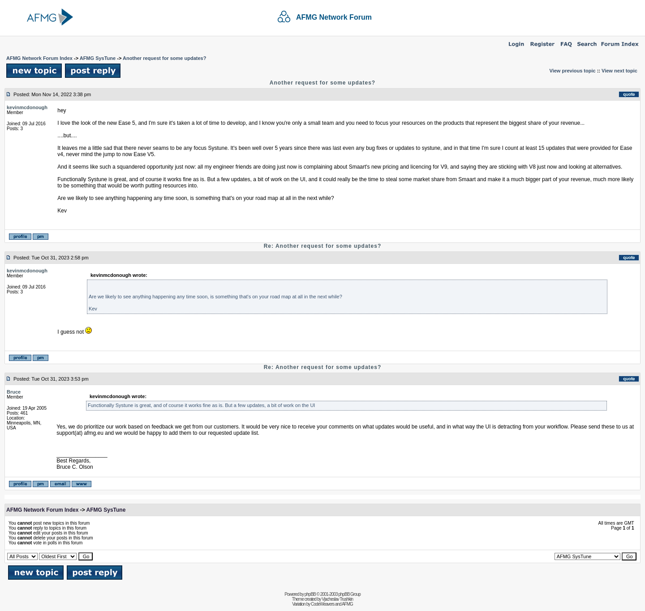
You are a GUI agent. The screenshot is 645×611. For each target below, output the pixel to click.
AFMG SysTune (98, 58)
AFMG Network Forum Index (39, 58)
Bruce (14, 392)
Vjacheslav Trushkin (337, 599)
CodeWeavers (322, 604)
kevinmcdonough (27, 107)
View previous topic (573, 70)
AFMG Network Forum (334, 17)
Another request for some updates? (164, 58)
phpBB (310, 594)
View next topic (619, 70)
